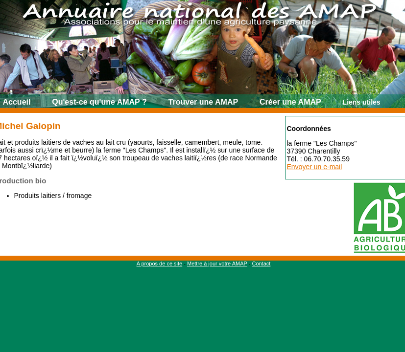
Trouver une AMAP (203, 102)
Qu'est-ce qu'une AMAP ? (99, 102)
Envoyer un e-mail (314, 167)
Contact (261, 263)
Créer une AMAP (290, 102)
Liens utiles (362, 102)
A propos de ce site (160, 263)
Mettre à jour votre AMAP (217, 263)
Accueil (17, 102)
